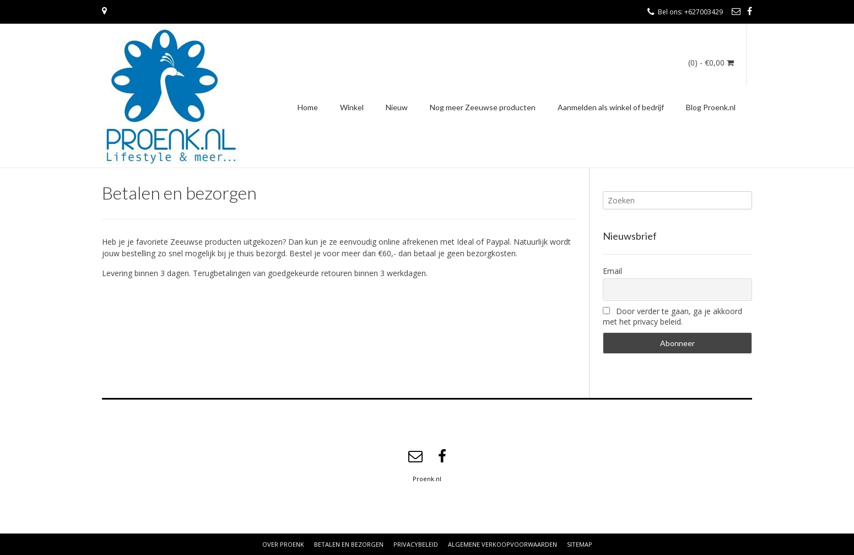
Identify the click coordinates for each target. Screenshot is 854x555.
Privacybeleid (415, 544)
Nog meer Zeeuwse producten (483, 107)
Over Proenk (283, 544)
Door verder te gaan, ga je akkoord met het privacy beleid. (672, 316)
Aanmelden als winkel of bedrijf (611, 107)
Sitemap (579, 544)
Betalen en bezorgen (348, 544)
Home (308, 107)
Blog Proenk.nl (711, 107)
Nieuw (397, 107)
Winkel (352, 107)
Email (612, 271)
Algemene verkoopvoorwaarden (502, 544)
